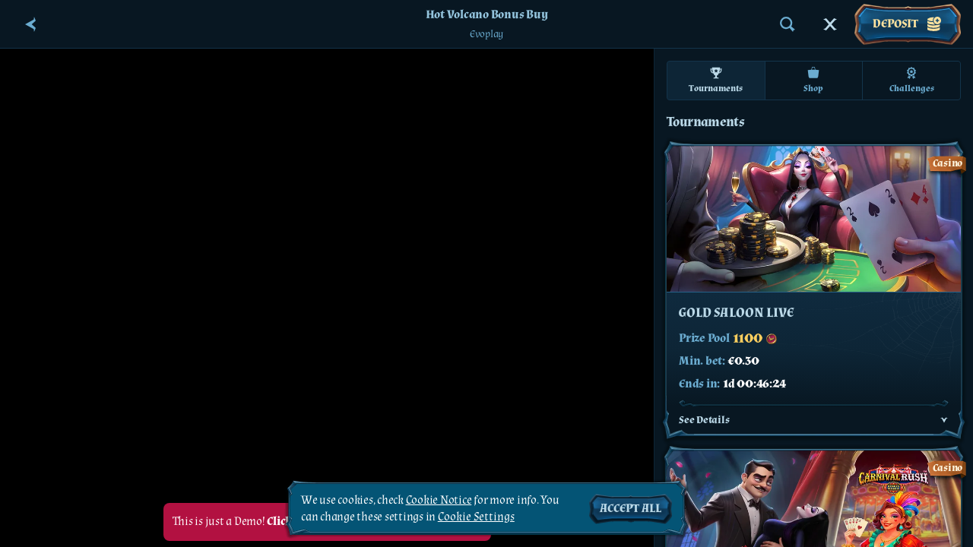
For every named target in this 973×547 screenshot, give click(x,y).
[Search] (787, 24)
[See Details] (944, 420)
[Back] (30, 24)
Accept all (630, 509)
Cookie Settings (476, 517)
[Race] (830, 24)
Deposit (908, 24)
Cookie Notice (439, 500)
